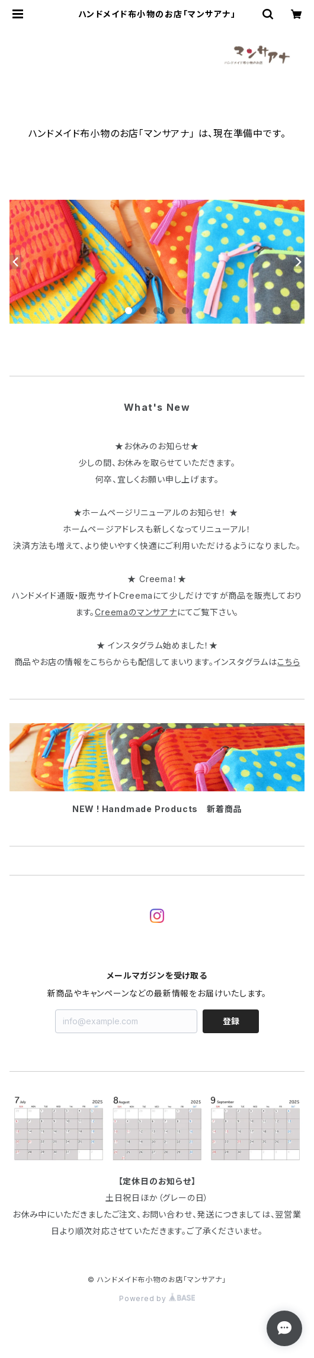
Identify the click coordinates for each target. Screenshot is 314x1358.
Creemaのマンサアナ (136, 612)
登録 (231, 1021)
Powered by (157, 1298)
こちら (288, 662)
